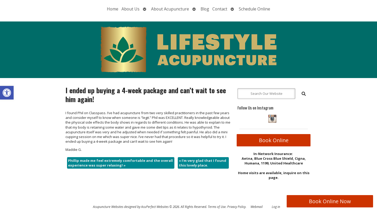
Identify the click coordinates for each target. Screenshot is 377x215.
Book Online (274, 140)
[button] (7, 93)
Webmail (257, 207)
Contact (219, 9)
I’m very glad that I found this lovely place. (202, 163)
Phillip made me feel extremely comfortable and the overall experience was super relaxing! (120, 163)
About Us (130, 9)
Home (112, 9)
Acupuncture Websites (108, 207)
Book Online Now (330, 201)
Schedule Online (254, 9)
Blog (205, 9)
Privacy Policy (236, 207)
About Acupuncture (170, 9)
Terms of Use (217, 207)
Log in (276, 207)
